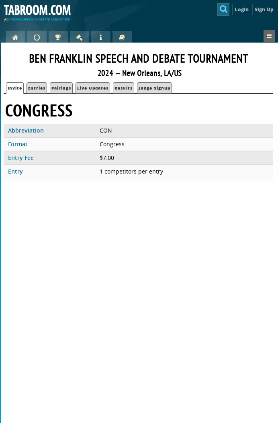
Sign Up (264, 9)
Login (242, 9)
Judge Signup (154, 88)
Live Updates (92, 88)
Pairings (61, 88)
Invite (15, 88)
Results (123, 88)
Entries (36, 88)
